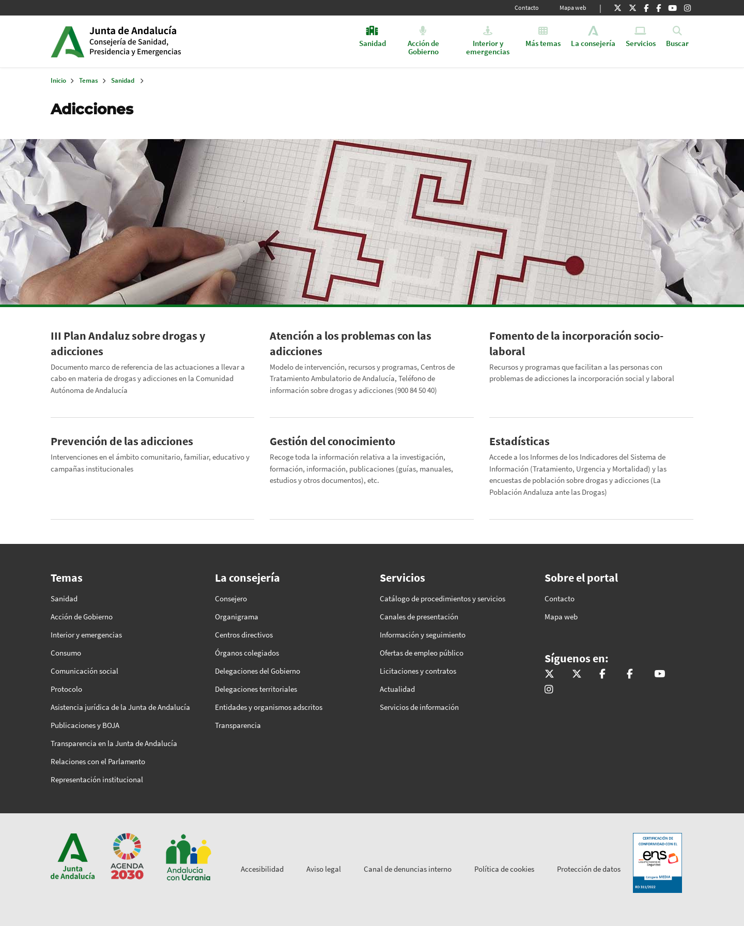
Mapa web (573, 7)
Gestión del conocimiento (332, 441)
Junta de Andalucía (67, 41)
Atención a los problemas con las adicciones (350, 343)
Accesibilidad (262, 869)
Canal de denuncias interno (408, 869)
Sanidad (122, 80)
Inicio (168, 41)
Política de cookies (504, 869)
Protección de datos (589, 869)
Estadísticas (519, 441)
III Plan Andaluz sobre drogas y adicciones (128, 343)
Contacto (527, 7)
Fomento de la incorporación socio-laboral (576, 343)
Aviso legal (323, 869)
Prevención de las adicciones (122, 441)
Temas (88, 80)
